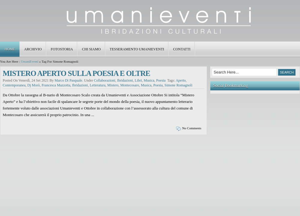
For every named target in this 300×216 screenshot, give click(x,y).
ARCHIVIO (33, 49)
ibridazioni (125, 80)
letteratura (98, 85)
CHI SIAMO (91, 49)
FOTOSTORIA (62, 49)
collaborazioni (104, 80)
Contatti (181, 49)
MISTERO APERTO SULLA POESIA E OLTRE (76, 73)
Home (9, 49)
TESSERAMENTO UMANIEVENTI (137, 49)
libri (138, 80)
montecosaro (129, 85)
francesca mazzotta (56, 85)
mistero (112, 85)
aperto (181, 80)
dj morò (33, 85)
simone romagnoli (178, 85)
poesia (160, 80)
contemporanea (14, 85)
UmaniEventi (29, 61)
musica (149, 80)
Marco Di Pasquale (68, 80)
